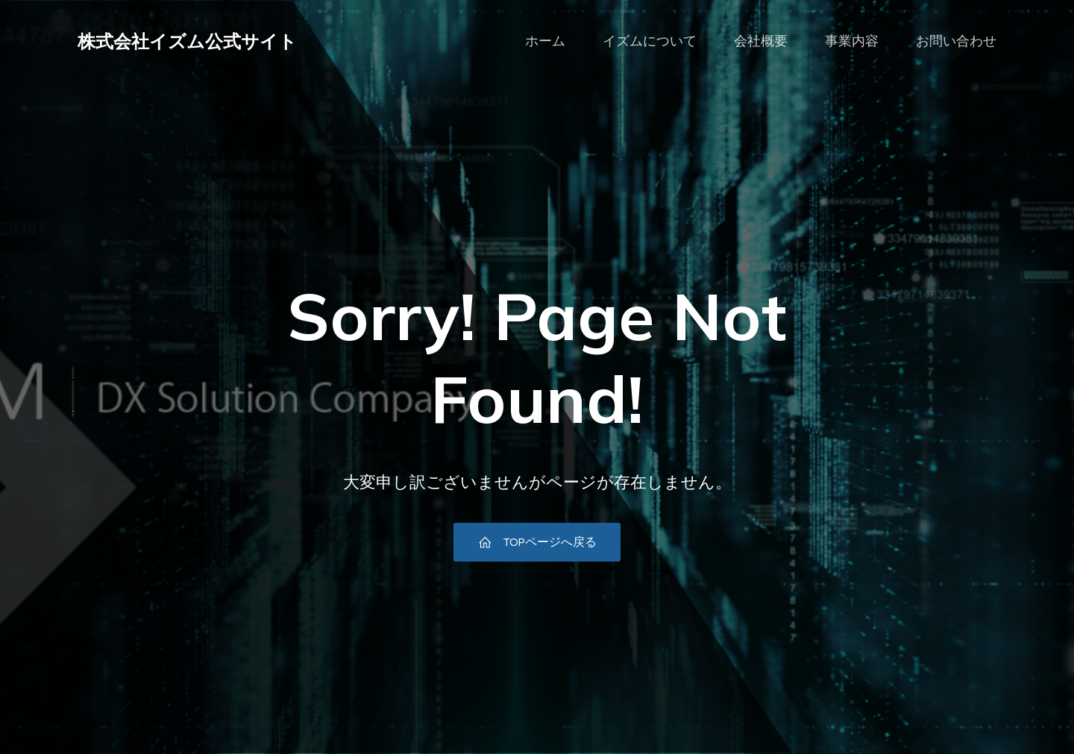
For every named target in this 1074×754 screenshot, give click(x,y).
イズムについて (650, 41)
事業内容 (852, 41)
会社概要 (761, 41)
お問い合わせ (956, 41)
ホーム (545, 41)
